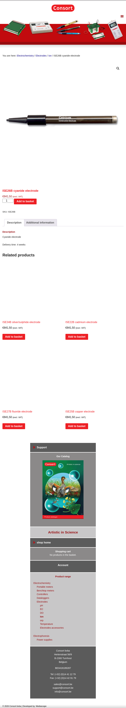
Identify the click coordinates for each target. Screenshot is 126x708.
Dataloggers (43, 598)
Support (42, 447)
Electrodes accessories (52, 627)
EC (41, 609)
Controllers (42, 594)
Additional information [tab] (40, 222)
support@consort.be (63, 688)
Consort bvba (63, 8)
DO (41, 613)
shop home (44, 542)
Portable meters (45, 587)
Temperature (46, 624)
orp (41, 620)
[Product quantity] (7, 201)
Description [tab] (14, 222)
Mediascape (41, 706)
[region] (63, 29)
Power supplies (44, 639)
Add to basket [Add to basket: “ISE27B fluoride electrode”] (13, 426)
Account (63, 565)
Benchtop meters (45, 590)
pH (41, 605)
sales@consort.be (63, 684)
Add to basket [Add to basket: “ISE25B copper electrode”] (76, 426)
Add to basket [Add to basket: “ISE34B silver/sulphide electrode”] (13, 336)
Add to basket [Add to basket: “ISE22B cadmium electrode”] (76, 336)
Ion (50, 55)
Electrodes (41, 55)
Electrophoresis (41, 636)
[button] (118, 68)
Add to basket (25, 201)
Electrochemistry (25, 55)
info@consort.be (63, 691)
